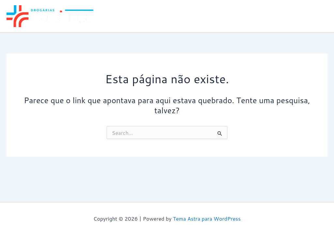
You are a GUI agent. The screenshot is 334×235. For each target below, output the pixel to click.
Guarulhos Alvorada (196, 16)
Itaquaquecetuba (302, 16)
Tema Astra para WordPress (207, 218)
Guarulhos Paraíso (251, 16)
